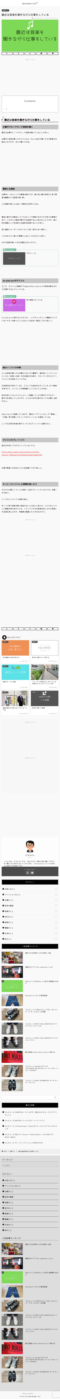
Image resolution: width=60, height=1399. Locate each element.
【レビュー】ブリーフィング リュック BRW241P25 (24, 1143)
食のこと (31, 939)
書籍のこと (31, 928)
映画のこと (31, 922)
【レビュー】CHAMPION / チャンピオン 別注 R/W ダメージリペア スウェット (31, 1113)
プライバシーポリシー (28, 1393)
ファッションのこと (31, 894)
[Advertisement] (30, 76)
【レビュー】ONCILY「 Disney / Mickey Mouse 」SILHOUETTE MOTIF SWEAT (29, 1135)
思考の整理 (31, 905)
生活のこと (31, 933)
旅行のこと (31, 917)
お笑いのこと (31, 889)
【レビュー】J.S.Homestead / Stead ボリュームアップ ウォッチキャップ (31, 1127)
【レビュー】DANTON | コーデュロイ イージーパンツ (25, 1120)
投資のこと (31, 911)
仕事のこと (5, 10)
